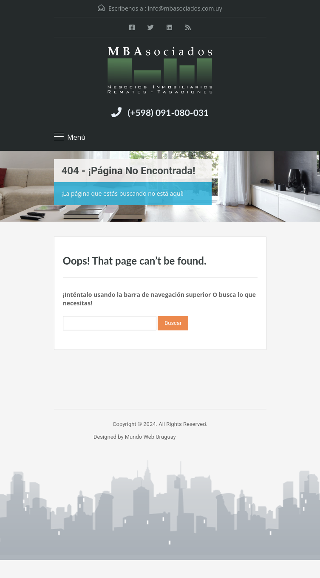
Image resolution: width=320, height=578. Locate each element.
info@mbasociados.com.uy (185, 8)
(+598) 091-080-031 (168, 112)
